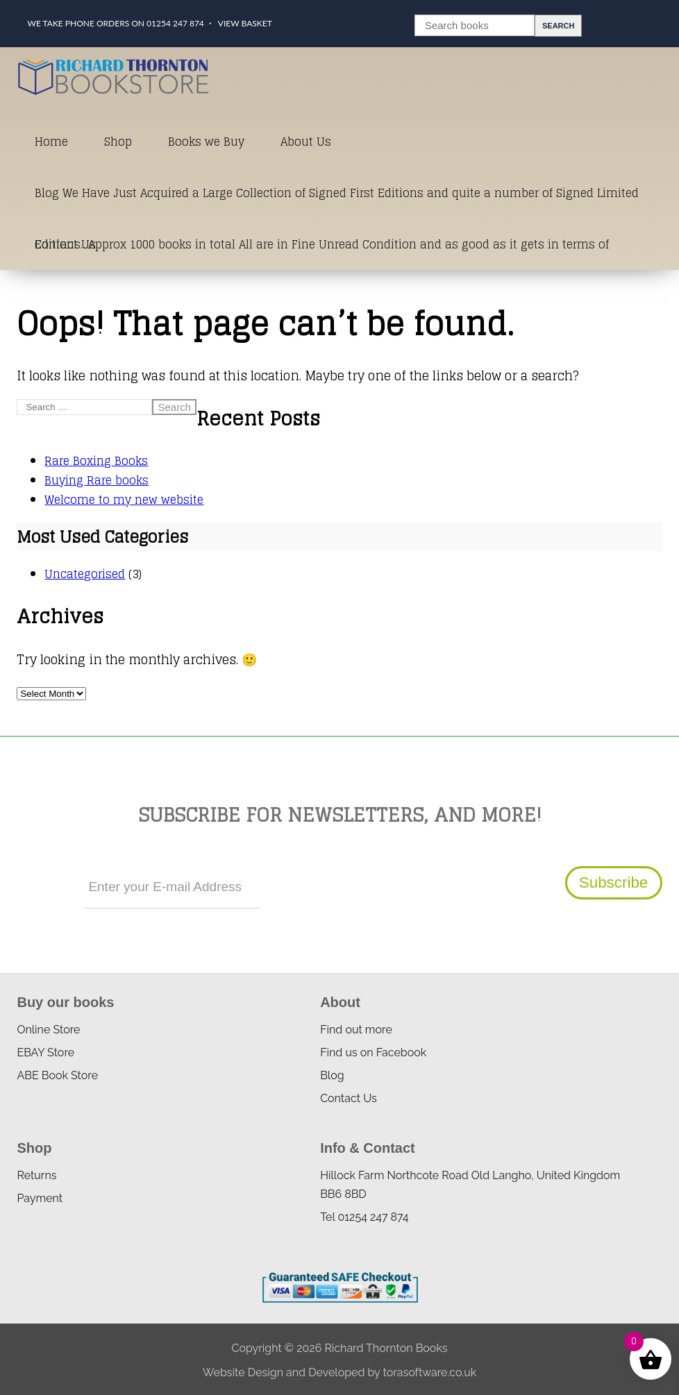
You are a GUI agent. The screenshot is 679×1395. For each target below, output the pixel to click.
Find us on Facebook (373, 1052)
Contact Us (65, 244)
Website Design (243, 1372)
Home (51, 141)
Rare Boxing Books (96, 461)
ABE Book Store (57, 1075)
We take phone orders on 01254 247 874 (115, 23)
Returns (36, 1175)
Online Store (48, 1029)
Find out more (356, 1029)
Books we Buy (206, 141)
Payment (39, 1198)
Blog (332, 1075)
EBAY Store (45, 1052)
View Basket (245, 23)
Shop (118, 141)
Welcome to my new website (123, 499)
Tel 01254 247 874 (364, 1217)
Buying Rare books (96, 480)
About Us (305, 141)
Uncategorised (84, 574)
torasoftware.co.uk (429, 1372)
